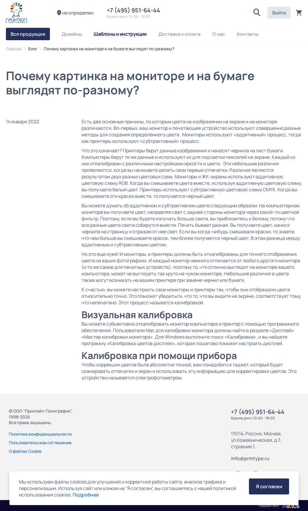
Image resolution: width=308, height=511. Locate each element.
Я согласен (269, 486)
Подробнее (86, 494)
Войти (279, 12)
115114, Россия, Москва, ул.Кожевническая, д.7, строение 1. (256, 440)
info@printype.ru (250, 458)
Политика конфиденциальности (40, 434)
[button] (257, 13)
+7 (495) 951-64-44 (134, 10)
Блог (33, 48)
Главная (14, 48)
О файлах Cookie (25, 451)
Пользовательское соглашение (40, 442)
